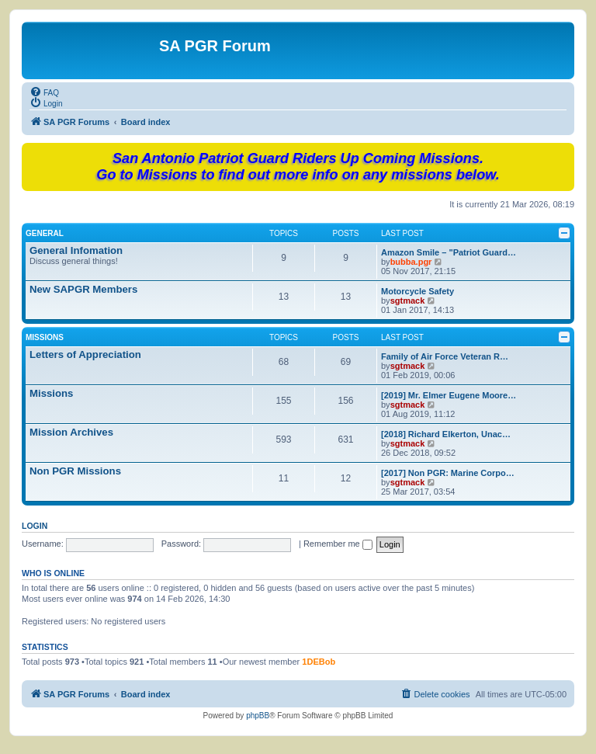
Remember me (337, 543)
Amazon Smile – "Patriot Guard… (448, 252)
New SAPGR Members (83, 289)
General (45, 233)
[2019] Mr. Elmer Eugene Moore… (448, 395)
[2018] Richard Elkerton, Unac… (446, 434)
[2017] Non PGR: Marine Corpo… (448, 473)
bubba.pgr (411, 261)
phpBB (257, 715)
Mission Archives (71, 432)
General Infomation (76, 250)
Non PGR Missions (75, 471)
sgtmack (407, 300)
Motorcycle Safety (417, 291)
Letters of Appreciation (85, 354)
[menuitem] (44, 91)
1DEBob (318, 661)
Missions (45, 337)
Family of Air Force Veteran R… (444, 356)
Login (34, 525)
